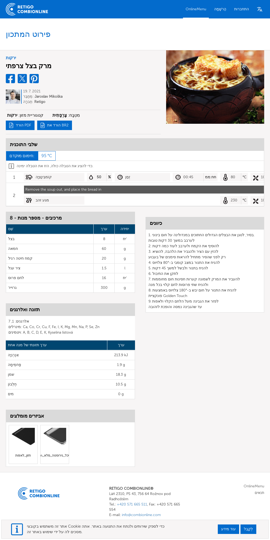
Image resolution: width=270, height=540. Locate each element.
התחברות (241, 9)
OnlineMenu (196, 9)
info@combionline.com (141, 515)
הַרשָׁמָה (220, 9)
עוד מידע (228, 529)
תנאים (259, 493)
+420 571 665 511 (132, 504)
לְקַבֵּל (248, 529)
